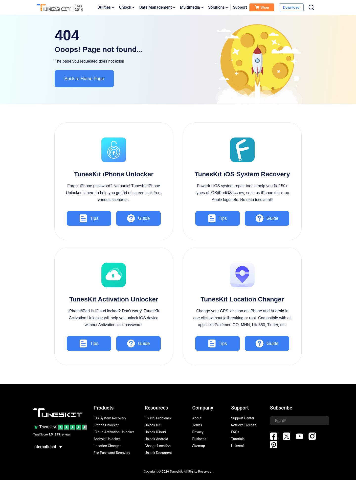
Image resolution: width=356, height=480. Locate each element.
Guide (138, 218)
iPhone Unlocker (106, 425)
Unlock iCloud (155, 432)
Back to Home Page (84, 78)
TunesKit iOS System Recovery (242, 174)
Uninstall (238, 446)
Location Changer (107, 446)
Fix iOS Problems (158, 418)
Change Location (158, 446)
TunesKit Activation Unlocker (113, 299)
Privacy (197, 432)
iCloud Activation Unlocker (114, 432)
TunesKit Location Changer (242, 299)
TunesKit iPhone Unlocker (114, 174)
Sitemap (198, 446)
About (196, 418)
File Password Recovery (112, 453)
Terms (197, 425)
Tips (89, 218)
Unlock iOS (153, 425)
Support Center (242, 418)
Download (291, 7)
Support (240, 7)
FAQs (235, 432)
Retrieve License (243, 425)
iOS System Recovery (110, 418)
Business (199, 439)
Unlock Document (158, 453)
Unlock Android (156, 439)
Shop (262, 7)
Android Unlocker (107, 439)
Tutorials (238, 439)
